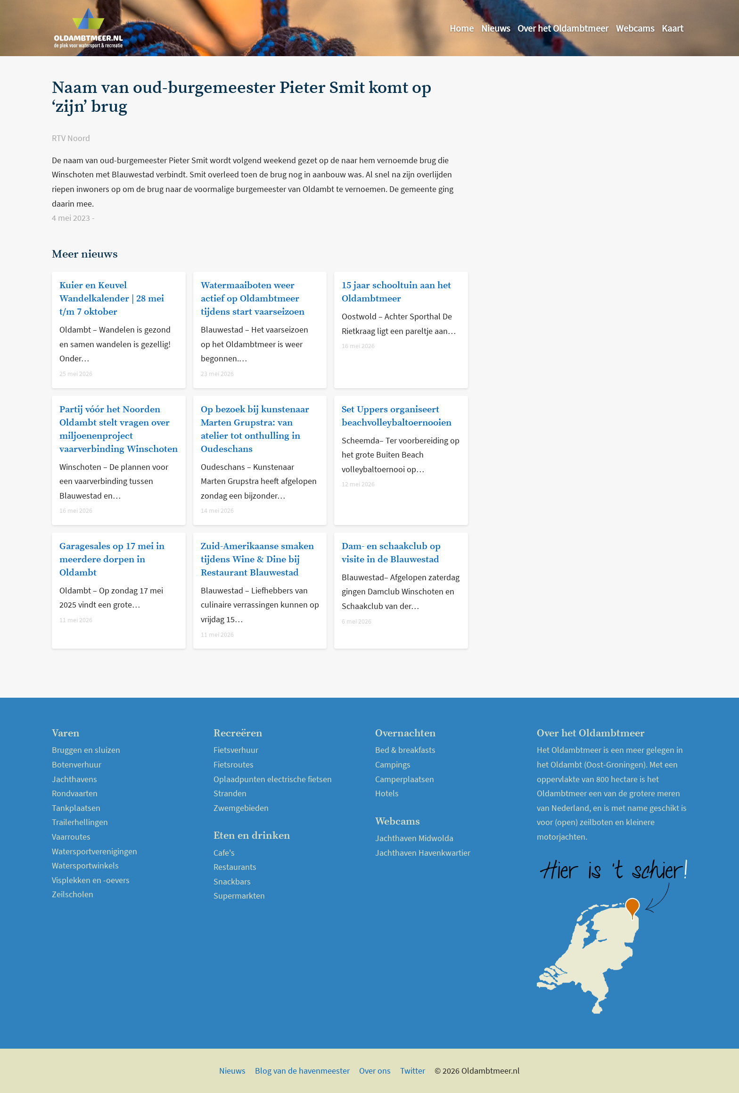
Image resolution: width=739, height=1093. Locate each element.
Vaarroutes (71, 836)
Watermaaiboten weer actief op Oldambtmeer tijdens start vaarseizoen (252, 299)
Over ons (375, 1070)
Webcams (635, 28)
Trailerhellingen (80, 822)
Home (462, 28)
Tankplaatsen (76, 807)
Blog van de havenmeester (302, 1070)
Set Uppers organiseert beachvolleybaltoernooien (397, 416)
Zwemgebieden (241, 807)
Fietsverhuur (235, 749)
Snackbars (232, 881)
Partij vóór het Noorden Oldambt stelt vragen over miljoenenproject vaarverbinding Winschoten (118, 429)
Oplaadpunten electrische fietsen (272, 779)
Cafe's (224, 852)
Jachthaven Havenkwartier (422, 852)
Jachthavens (74, 779)
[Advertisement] (583, 145)
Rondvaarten (75, 793)
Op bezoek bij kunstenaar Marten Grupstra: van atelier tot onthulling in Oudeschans (255, 429)
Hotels (387, 793)
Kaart (672, 28)
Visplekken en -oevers (91, 880)
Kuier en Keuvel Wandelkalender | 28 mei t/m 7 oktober (111, 299)
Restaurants (234, 866)
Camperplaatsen (404, 779)
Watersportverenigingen (94, 851)
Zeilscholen (72, 894)
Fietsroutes (233, 764)
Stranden (229, 793)
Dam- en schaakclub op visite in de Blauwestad (391, 553)
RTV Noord (71, 138)
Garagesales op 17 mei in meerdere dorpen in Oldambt (111, 560)
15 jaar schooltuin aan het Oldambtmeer (396, 292)
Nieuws (495, 28)
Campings (393, 764)
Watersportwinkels (85, 865)
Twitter (412, 1070)
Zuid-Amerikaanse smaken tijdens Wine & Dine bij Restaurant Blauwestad (257, 560)
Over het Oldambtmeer (562, 28)
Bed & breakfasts (405, 749)
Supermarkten (239, 895)
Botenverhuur (76, 764)
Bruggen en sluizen (86, 749)
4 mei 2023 (72, 217)
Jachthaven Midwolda (414, 838)
